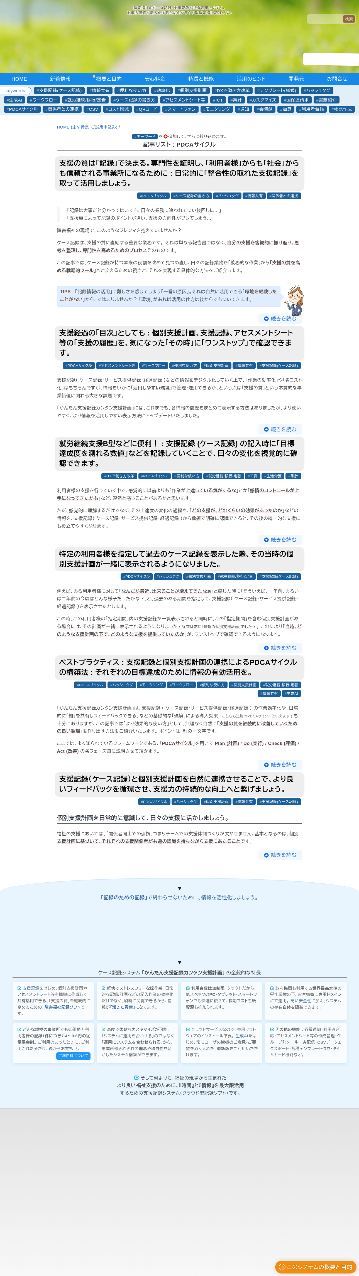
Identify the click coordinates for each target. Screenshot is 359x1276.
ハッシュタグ (318, 90)
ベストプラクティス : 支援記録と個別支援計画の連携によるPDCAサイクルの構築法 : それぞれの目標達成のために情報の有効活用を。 (178, 668)
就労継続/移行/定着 (86, 100)
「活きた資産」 (122, 1144)
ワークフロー (44, 100)
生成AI (16, 100)
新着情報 (60, 79)
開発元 (296, 79)
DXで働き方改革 (233, 90)
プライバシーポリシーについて (179, 1263)
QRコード (148, 109)
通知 (244, 109)
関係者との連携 (63, 109)
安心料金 (155, 79)
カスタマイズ (264, 100)
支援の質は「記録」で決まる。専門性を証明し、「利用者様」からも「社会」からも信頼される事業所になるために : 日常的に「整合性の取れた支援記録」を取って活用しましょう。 (179, 173)
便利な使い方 (133, 90)
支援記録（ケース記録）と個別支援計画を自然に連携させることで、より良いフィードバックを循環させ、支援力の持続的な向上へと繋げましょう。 (176, 785)
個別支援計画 (193, 90)
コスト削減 (118, 109)
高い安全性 (300, 1138)
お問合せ (337, 79)
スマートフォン (182, 109)
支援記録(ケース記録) (60, 90)
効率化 (163, 90)
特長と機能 (201, 79)
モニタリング (218, 109)
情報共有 (101, 90)
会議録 (266, 109)
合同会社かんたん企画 (176, 1257)
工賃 (253, 477)
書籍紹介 (328, 100)
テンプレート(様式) (278, 90)
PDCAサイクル (23, 109)
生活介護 (273, 477)
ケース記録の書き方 (135, 100)
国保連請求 (297, 100)
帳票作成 (343, 109)
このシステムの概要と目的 (315, 1267)
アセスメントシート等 (185, 100)
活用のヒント (251, 79)
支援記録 (31, 1125)
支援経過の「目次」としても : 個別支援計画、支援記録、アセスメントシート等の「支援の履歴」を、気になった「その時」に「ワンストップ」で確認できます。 (176, 343)
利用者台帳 (313, 109)
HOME (19, 79)
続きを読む (284, 319)
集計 (237, 100)
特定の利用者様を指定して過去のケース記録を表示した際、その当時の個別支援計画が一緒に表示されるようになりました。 (176, 560)
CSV (93, 109)
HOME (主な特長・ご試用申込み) (88, 127)
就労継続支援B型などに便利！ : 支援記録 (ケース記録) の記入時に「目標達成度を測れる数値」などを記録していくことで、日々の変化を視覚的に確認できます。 (178, 454)
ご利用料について (73, 1193)
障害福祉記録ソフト (62, 1144)
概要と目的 (109, 79)
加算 (287, 109)
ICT (219, 100)
